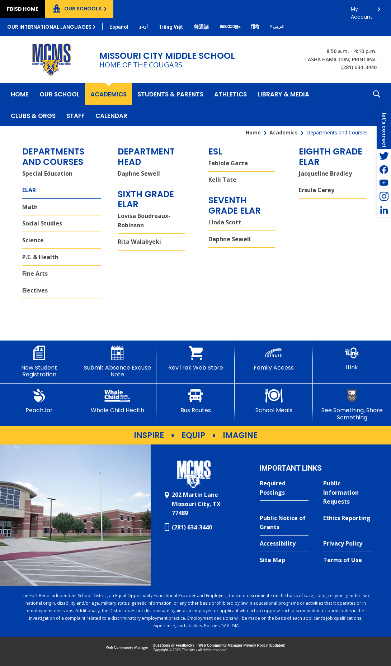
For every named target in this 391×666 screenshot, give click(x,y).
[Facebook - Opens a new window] (384, 169)
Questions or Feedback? (173, 645)
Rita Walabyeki (139, 242)
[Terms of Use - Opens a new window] (347, 560)
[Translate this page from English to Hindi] (255, 26)
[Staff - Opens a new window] (75, 115)
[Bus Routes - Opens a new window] (195, 401)
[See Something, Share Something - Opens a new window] (351, 404)
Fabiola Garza (228, 163)
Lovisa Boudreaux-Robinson (144, 220)
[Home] (19, 94)
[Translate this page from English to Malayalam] (230, 26)
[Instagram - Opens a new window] (384, 196)
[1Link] (351, 358)
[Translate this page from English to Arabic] (277, 26)
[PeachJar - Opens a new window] (39, 401)
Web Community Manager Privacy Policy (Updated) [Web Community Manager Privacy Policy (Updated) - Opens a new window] (242, 645)
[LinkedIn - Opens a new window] (384, 210)
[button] (376, 104)
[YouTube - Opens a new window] (384, 182)
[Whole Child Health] (117, 401)
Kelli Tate (222, 180)
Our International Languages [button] (49, 26)
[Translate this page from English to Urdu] (143, 26)
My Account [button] (361, 10)
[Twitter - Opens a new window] (384, 155)
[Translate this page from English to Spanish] (119, 26)
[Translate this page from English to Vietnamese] (171, 26)
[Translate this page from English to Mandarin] (201, 26)
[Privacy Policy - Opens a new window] (347, 544)
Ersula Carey (316, 190)
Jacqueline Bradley (325, 173)
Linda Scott (224, 222)
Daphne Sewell (139, 173)
